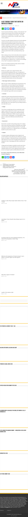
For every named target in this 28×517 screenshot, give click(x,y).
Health (18, 25)
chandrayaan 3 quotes (16, 507)
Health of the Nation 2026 (7, 292)
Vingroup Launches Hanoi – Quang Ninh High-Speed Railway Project (15, 17)
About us (2, 510)
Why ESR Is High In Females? (7, 274)
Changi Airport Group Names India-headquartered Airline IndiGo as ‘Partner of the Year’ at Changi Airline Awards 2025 (9, 165)
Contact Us (9, 510)
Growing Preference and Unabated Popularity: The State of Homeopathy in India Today (13, 238)
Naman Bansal (5, 25)
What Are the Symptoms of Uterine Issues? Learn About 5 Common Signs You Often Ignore (12, 257)
